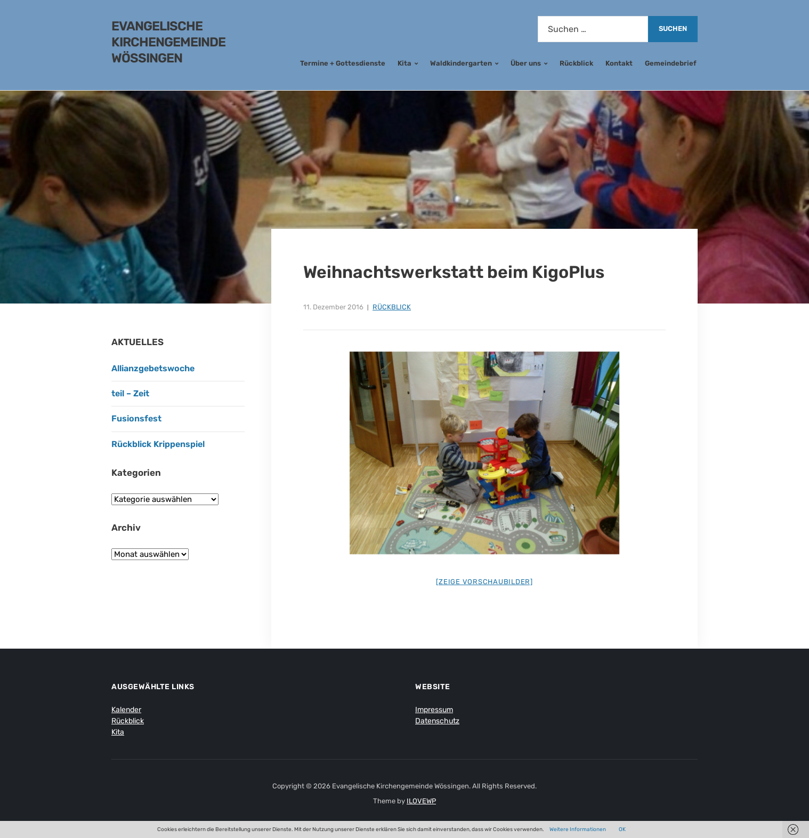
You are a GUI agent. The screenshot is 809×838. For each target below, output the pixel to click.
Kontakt (619, 63)
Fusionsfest (136, 418)
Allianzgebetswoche (153, 368)
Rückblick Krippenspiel (158, 444)
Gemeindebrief (671, 63)
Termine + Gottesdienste (342, 63)
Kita (404, 63)
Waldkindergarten (461, 63)
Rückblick (576, 63)
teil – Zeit (130, 393)
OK (622, 829)
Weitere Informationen (577, 829)
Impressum (434, 709)
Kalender (126, 709)
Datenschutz (437, 720)
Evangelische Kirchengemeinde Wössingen (168, 42)
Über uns (526, 63)
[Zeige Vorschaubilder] (484, 582)
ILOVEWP (421, 801)
